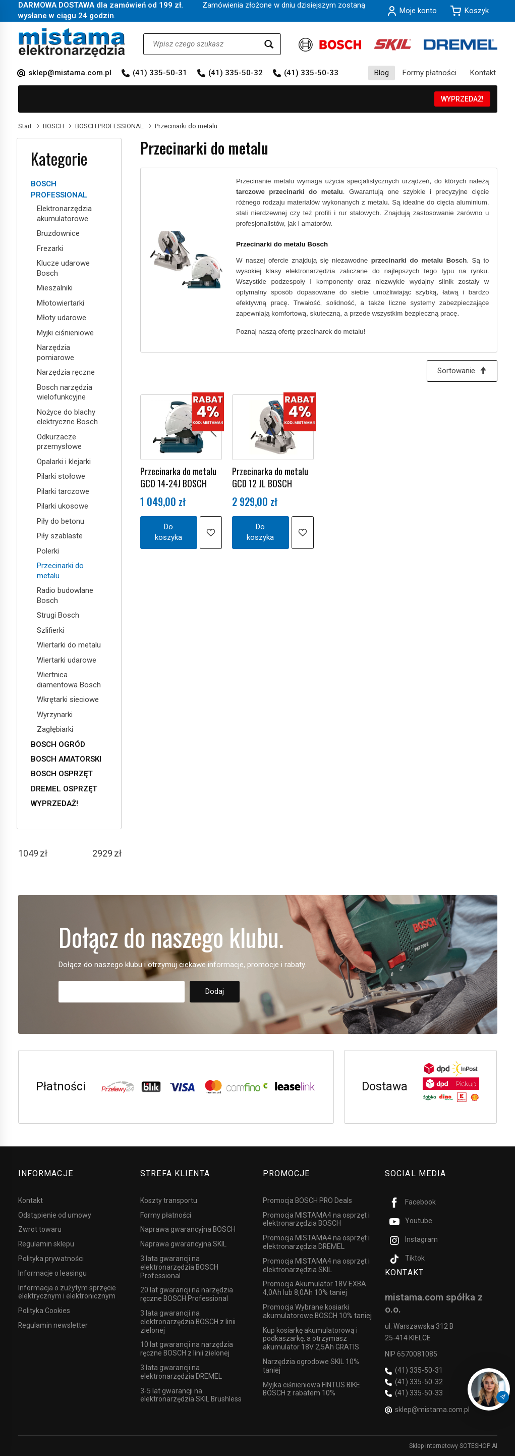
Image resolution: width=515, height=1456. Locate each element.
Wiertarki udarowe (66, 660)
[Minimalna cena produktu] (28, 853)
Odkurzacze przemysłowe (59, 441)
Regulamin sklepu (46, 1244)
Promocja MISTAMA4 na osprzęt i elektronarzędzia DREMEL (316, 1242)
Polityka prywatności (51, 1258)
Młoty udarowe (61, 317)
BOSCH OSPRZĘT (62, 773)
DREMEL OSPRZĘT (64, 788)
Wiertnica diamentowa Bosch (69, 679)
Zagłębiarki (55, 729)
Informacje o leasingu (52, 1273)
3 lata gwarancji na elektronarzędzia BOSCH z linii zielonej (188, 1321)
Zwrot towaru (40, 1229)
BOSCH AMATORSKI (66, 759)
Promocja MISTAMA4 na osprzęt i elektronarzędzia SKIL (316, 1265)
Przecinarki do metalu (60, 570)
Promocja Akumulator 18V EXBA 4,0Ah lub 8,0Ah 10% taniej (314, 1288)
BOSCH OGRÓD (58, 744)
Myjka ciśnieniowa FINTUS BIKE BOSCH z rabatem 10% (311, 1388)
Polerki (48, 551)
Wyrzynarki (55, 714)
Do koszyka (168, 532)
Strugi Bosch (58, 615)
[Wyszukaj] (269, 44)
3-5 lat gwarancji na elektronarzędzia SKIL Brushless (191, 1394)
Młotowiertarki (60, 303)
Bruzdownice (58, 233)
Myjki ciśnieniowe (65, 332)
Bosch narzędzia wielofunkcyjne (64, 392)
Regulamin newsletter (53, 1325)
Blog (381, 72)
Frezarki (50, 248)
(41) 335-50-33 (311, 72)
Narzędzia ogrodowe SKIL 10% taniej (311, 1366)
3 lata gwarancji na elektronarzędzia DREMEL (181, 1372)
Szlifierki (50, 630)
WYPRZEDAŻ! (462, 99)
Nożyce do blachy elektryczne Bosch (67, 417)
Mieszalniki (55, 287)
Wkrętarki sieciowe (68, 699)
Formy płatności (429, 72)
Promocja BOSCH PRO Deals (307, 1200)
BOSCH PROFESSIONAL (59, 189)
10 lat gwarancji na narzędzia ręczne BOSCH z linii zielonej (186, 1348)
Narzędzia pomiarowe (55, 352)
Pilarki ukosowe (62, 506)
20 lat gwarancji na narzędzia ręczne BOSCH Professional (186, 1294)
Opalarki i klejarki (64, 461)
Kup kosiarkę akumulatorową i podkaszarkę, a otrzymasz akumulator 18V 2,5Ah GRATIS (311, 1338)
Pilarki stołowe (61, 476)
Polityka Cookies (44, 1311)
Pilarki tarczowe (63, 491)
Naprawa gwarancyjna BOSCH (188, 1229)
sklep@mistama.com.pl (69, 72)
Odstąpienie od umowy (54, 1215)
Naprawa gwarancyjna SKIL (183, 1244)
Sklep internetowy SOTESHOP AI (453, 1445)
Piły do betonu (60, 521)
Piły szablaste (60, 535)
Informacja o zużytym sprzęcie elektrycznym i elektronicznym (67, 1291)
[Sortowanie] (462, 371)
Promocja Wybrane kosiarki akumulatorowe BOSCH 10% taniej (317, 1311)
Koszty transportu (168, 1200)
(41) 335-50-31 (160, 72)
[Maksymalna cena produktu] (102, 853)
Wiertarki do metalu (69, 644)
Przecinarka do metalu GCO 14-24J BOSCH (178, 477)
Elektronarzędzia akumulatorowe (64, 213)
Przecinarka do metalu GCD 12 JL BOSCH (270, 477)
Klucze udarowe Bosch (63, 268)
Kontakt (483, 72)
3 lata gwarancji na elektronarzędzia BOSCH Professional (179, 1267)
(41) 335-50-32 (235, 72)
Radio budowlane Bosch (65, 595)
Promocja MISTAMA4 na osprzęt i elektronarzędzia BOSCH (316, 1219)
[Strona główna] (72, 42)
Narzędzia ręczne (66, 372)
